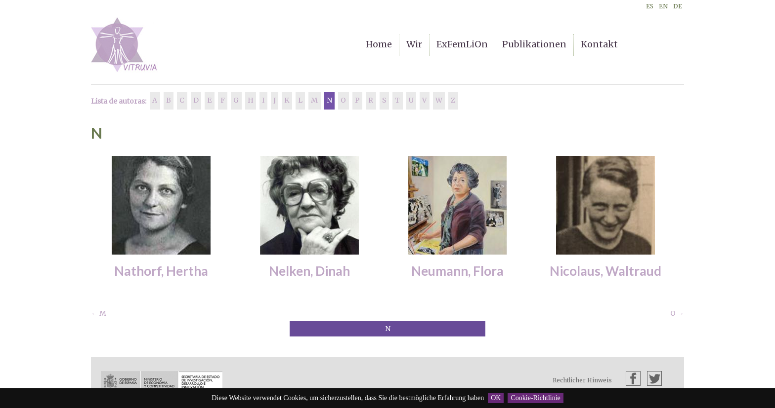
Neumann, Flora (457, 271)
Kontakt (599, 44)
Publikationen (534, 44)
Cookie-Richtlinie (535, 398)
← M (98, 313)
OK (496, 398)
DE (677, 6)
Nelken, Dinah (309, 271)
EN (663, 6)
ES (649, 6)
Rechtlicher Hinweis (582, 380)
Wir (414, 44)
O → (677, 313)
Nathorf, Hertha (161, 271)
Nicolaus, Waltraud (605, 271)
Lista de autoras (118, 101)
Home (379, 44)
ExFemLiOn (462, 44)
